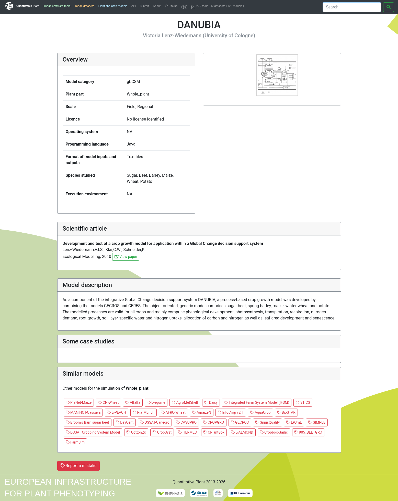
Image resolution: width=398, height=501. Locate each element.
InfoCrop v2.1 (231, 412)
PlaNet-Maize (79, 402)
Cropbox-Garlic (274, 432)
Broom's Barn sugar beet (87, 422)
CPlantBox (213, 432)
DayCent (125, 422)
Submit (144, 6)
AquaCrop (260, 412)
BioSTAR (286, 412)
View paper (126, 257)
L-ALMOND (242, 432)
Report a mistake (79, 465)
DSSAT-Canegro (154, 422)
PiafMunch (143, 412)
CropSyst (162, 432)
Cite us (171, 6)
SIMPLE (316, 422)
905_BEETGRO (308, 432)
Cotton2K (136, 432)
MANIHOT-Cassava (83, 412)
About (157, 6)
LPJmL (294, 422)
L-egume (156, 402)
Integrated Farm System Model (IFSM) (256, 402)
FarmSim (75, 442)
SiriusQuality (267, 422)
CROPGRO (213, 422)
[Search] (352, 7)
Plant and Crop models (112, 6)
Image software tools (56, 6)
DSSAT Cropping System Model (93, 432)
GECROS (240, 422)
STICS (303, 402)
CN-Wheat (108, 402)
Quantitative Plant (27, 6)
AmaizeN (201, 412)
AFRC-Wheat (173, 412)
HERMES (187, 432)
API (133, 6)
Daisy (211, 402)
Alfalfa (132, 402)
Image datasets (84, 6)
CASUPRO (186, 422)
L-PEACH (116, 412)
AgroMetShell (185, 402)
